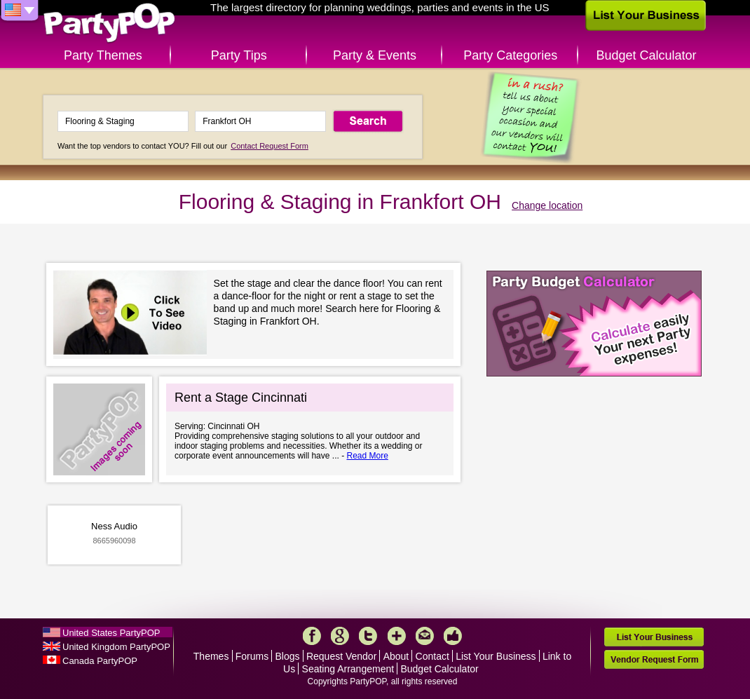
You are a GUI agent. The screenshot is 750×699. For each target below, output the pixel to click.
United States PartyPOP (111, 632)
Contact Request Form (269, 146)
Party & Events (374, 55)
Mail (425, 636)
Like (453, 636)
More (397, 636)
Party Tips (239, 55)
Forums (252, 656)
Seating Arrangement (348, 668)
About (396, 656)
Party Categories (510, 55)
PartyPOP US (109, 23)
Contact (432, 656)
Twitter (368, 636)
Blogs (287, 656)
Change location (547, 205)
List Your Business (496, 656)
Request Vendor (341, 656)
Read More (367, 456)
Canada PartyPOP (99, 661)
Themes (211, 656)
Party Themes (103, 55)
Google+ (340, 636)
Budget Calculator (646, 55)
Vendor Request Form (654, 659)
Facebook (312, 636)
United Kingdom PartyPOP (116, 647)
